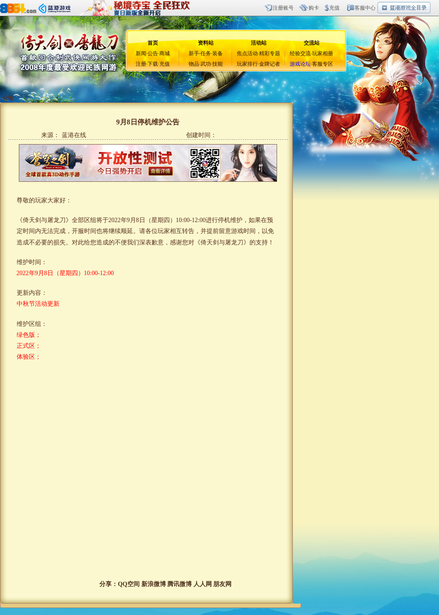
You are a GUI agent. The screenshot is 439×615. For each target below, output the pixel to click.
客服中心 (365, 8)
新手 (194, 53)
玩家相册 (322, 53)
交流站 (312, 43)
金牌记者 (269, 64)
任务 (205, 53)
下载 (153, 64)
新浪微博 (153, 584)
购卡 (314, 8)
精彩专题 (269, 53)
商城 (164, 53)
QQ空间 (129, 584)
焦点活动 (247, 53)
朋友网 (222, 584)
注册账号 (283, 8)
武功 (205, 64)
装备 (217, 53)
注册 (141, 64)
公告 (153, 53)
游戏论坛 (300, 64)
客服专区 (322, 64)
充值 (334, 8)
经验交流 (300, 53)
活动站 (259, 43)
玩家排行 (247, 64)
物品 (194, 64)
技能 (217, 64)
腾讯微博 (179, 584)
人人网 (202, 584)
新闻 (141, 53)
